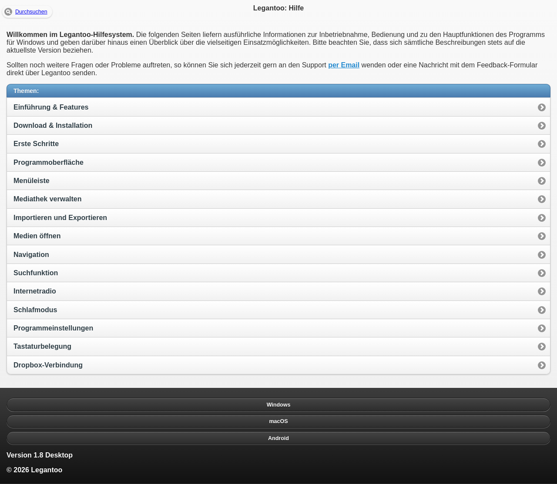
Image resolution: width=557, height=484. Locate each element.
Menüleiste (31, 180)
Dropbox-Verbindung (48, 365)
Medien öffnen (36, 236)
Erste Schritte (36, 143)
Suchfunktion (35, 273)
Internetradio (34, 291)
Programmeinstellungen (53, 328)
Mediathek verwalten (47, 199)
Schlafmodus (35, 310)
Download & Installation (52, 125)
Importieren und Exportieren (60, 217)
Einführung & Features (50, 107)
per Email (343, 65)
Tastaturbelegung (42, 346)
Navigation (31, 254)
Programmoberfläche (48, 162)
